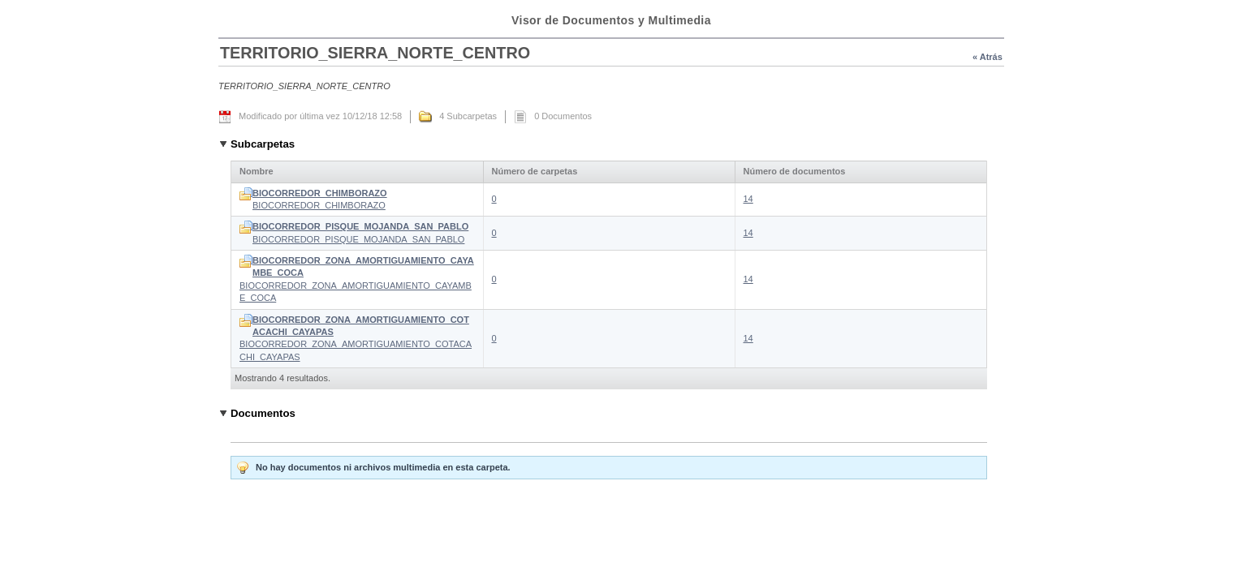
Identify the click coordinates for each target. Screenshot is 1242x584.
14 (748, 199)
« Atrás (987, 57)
